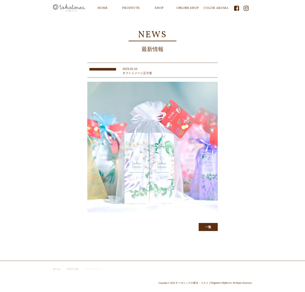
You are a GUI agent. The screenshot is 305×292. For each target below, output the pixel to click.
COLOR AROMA (216, 8)
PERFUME (73, 269)
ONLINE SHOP (187, 8)
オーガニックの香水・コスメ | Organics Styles (201, 282)
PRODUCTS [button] (131, 8)
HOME (103, 8)
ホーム (57, 269)
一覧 (208, 227)
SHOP (159, 8)
